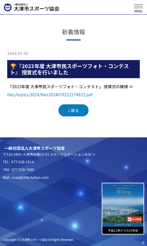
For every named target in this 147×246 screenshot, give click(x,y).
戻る (73, 110)
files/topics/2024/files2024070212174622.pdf (50, 94)
